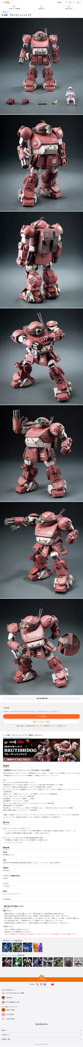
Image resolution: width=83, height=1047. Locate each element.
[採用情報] (57, 2)
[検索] (63, 2)
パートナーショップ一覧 (14, 842)
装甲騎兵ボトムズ (6, 12)
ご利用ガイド (6, 1035)
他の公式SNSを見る (41, 1024)
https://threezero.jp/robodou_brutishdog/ (17, 737)
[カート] (67, 2)
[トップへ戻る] (41, 977)
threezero (7, 886)
